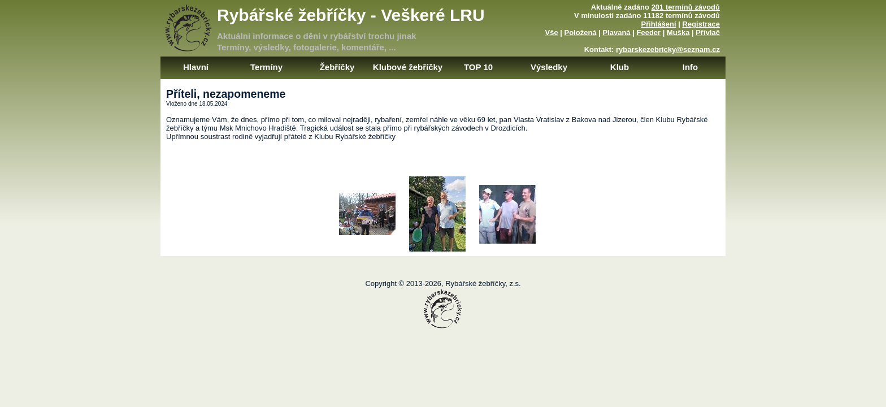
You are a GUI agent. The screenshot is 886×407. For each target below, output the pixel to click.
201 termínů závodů (686, 7)
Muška (678, 32)
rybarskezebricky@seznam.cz (668, 49)
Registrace (701, 24)
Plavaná (616, 32)
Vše (551, 32)
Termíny (266, 67)
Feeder (648, 32)
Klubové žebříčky (407, 67)
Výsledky (549, 67)
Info (690, 67)
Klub (619, 67)
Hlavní (196, 67)
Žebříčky (337, 67)
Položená (580, 32)
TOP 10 (478, 67)
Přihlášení (658, 24)
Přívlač (708, 32)
